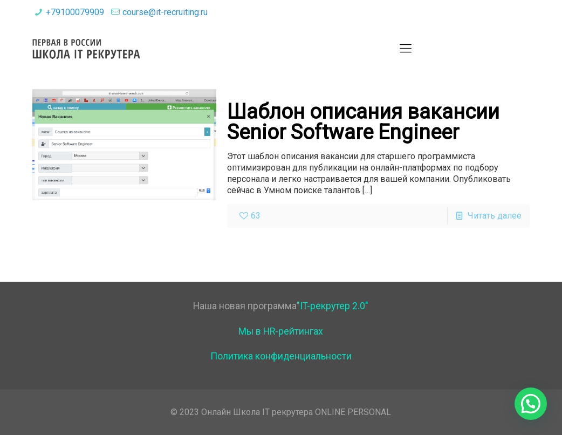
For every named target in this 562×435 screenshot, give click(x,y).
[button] (531, 404)
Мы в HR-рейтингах (280, 331)
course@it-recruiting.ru (165, 12)
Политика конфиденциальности (281, 356)
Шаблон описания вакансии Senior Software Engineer (363, 122)
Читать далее (495, 215)
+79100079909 (75, 12)
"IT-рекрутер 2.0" (332, 306)
